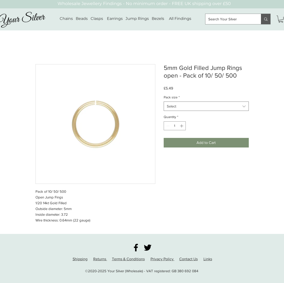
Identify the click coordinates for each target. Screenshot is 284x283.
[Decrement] (167, 126)
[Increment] (182, 126)
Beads (82, 18)
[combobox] (206, 106)
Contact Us (188, 259)
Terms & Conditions (128, 259)
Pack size (172, 97)
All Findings (180, 18)
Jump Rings (137, 18)
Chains (66, 18)
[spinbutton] (174, 126)
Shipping (80, 259)
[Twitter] (148, 248)
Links (207, 259)
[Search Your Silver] (229, 19)
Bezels (160, 18)
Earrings (115, 18)
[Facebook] (136, 248)
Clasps (97, 18)
